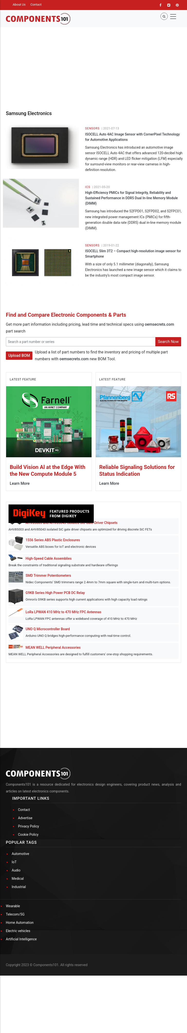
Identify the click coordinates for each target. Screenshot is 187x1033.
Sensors (92, 128)
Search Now (168, 341)
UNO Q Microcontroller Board (48, 629)
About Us (19, 4)
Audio (16, 870)
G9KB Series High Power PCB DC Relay (55, 593)
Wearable (13, 906)
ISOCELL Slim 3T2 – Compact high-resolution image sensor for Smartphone (133, 253)
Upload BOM (19, 355)
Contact (35, 4)
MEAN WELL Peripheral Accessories (53, 647)
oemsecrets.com (159, 324)
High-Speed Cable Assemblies (49, 558)
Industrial (19, 887)
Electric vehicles (18, 931)
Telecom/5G (15, 914)
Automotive (20, 854)
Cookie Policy (28, 834)
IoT (14, 862)
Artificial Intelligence (21, 939)
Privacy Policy (28, 826)
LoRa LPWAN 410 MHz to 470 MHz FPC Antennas (63, 612)
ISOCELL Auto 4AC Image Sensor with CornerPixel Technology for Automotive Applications (132, 137)
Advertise (25, 818)
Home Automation (20, 923)
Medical (18, 878)
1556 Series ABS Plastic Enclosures (53, 540)
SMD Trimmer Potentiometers (48, 575)
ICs (87, 187)
